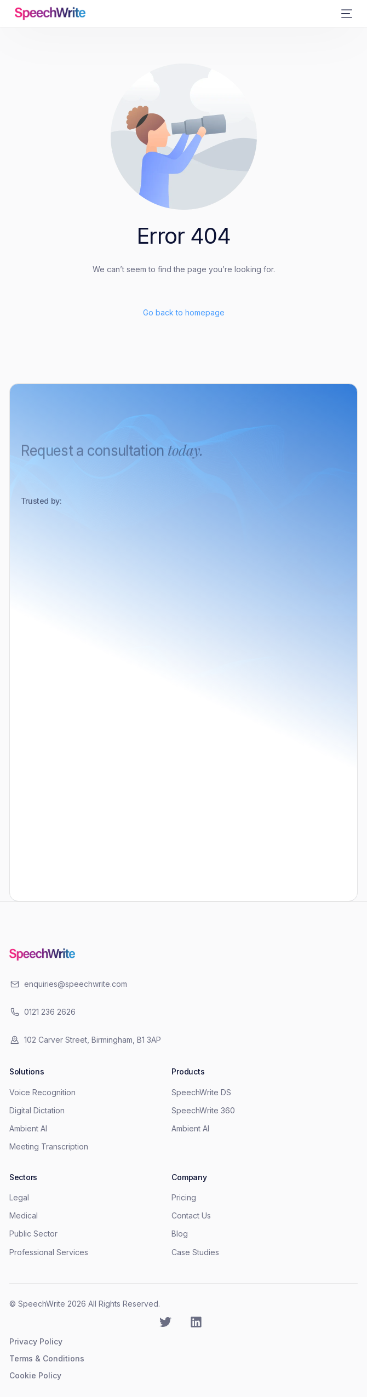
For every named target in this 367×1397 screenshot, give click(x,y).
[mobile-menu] (344, 13)
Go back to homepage (184, 312)
